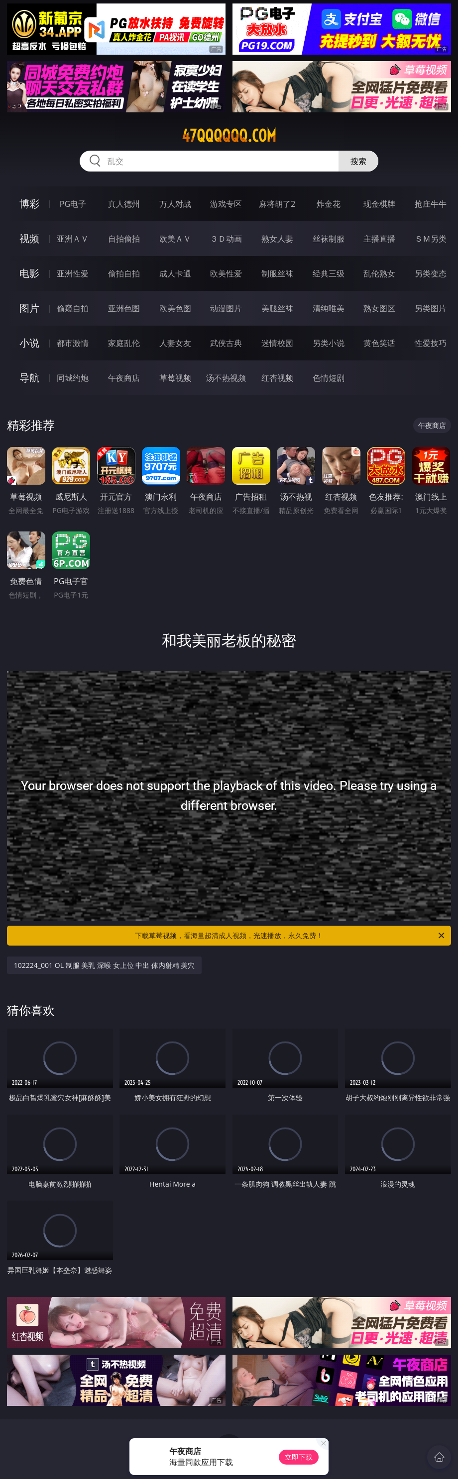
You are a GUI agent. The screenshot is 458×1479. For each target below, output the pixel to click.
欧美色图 (175, 308)
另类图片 (431, 308)
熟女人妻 (277, 238)
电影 (29, 273)
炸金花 (329, 203)
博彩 (29, 203)
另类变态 (431, 273)
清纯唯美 (328, 308)
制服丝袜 (277, 273)
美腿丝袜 (277, 308)
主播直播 (379, 238)
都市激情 (73, 343)
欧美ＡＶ (175, 238)
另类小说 (328, 343)
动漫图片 (226, 308)
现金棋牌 (379, 203)
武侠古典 (226, 343)
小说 (29, 342)
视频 (29, 238)
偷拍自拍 (124, 273)
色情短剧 (328, 377)
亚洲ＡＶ (73, 238)
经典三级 (328, 273)
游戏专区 (226, 203)
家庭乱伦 (124, 343)
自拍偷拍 (124, 238)
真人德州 (124, 203)
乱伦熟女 (379, 273)
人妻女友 (175, 343)
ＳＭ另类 (431, 238)
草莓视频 (175, 377)
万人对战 (175, 203)
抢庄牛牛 (431, 203)
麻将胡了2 (277, 203)
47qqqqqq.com (229, 136)
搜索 (358, 161)
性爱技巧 (431, 343)
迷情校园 (277, 343)
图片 (29, 308)
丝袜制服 (328, 238)
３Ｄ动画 (226, 238)
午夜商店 (124, 377)
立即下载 (299, 1457)
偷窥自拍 (73, 308)
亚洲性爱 (73, 273)
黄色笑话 (379, 343)
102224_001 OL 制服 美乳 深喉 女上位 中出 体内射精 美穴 (104, 965)
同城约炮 (73, 377)
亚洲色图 (124, 308)
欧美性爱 (226, 273)
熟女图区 (379, 308)
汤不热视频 (226, 377)
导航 (29, 377)
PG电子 (73, 203)
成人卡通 (175, 273)
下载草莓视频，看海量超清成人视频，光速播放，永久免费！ (290, 936)
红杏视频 (277, 377)
